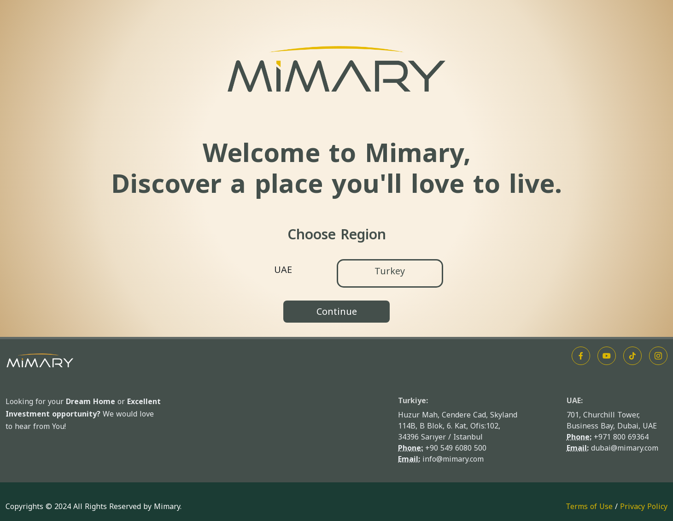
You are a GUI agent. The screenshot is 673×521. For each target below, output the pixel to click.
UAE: (575, 401)
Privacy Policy (643, 506)
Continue (336, 311)
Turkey (390, 271)
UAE (283, 269)
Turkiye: (413, 401)
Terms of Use (589, 506)
